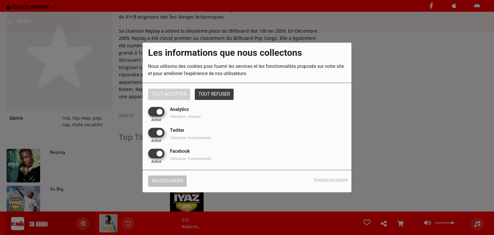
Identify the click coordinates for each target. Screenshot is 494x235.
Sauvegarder (167, 181)
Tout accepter (169, 94)
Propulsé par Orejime (331, 180)
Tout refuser (214, 94)
